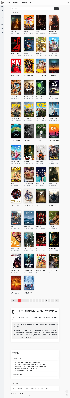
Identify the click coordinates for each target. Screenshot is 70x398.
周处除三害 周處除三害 (43, 162)
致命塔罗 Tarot (42, 31)
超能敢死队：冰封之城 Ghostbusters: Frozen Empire (31, 292)
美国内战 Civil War (43, 96)
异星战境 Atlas (54, 75)
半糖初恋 (40, 140)
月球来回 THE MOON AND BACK (56, 270)
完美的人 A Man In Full (56, 118)
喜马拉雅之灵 (29, 227)
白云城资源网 (42, 388)
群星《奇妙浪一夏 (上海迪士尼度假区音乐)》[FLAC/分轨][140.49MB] (32, 366)
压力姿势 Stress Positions (56, 53)
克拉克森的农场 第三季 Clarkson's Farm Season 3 (31, 118)
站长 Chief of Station (18, 270)
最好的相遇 (41, 53)
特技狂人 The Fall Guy (43, 75)
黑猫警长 (28, 53)
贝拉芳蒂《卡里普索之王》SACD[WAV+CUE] (27, 370)
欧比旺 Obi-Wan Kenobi (56, 183)
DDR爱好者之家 (23, 388)
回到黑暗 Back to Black (56, 31)
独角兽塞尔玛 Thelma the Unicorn (18, 162)
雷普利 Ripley (29, 140)
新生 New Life (54, 248)
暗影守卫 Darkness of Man (31, 162)
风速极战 (53, 96)
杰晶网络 (16, 388)
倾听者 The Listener (18, 31)
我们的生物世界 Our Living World (18, 140)
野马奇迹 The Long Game (31, 205)
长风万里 (40, 205)
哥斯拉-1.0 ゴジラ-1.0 (31, 248)
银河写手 (40, 248)
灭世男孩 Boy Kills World (31, 75)
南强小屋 (29, 388)
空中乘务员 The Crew (31, 96)
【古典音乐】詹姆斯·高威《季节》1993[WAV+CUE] (28, 368)
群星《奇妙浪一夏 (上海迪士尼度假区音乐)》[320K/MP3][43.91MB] (31, 364)
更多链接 (48, 388)
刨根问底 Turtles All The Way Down (18, 248)
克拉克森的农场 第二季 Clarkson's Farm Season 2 (43, 118)
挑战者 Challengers (30, 183)
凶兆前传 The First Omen (18, 53)
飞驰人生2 (15, 227)
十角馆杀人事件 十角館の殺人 (18, 205)
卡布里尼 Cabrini (55, 205)
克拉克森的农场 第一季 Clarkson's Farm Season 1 (18, 118)
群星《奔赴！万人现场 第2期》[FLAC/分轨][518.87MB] (29, 362)
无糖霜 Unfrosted (42, 270)
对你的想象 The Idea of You (56, 227)
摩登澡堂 (15, 183)
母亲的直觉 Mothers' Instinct (43, 183)
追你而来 (28, 31)
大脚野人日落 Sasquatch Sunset (56, 140)
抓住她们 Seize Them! (18, 75)
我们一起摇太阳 (17, 96)
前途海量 (53, 162)
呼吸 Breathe (16, 292)
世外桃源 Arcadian (43, 227)
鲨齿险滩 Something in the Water (31, 270)
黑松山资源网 (35, 388)
